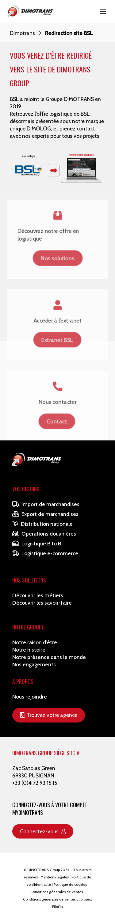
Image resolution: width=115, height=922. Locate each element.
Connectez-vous (43, 831)
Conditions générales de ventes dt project (57, 899)
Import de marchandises (45, 504)
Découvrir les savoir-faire (42, 602)
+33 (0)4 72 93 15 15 (34, 783)
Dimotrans (22, 33)
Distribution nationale (42, 524)
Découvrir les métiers (37, 595)
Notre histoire (28, 649)
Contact (56, 427)
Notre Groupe (28, 627)
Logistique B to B (36, 543)
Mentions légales (54, 877)
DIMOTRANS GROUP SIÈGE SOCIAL (47, 753)
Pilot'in (57, 906)
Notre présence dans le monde (49, 657)
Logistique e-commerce (45, 553)
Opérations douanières (44, 533)
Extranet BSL (57, 340)
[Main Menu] (103, 11)
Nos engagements (34, 664)
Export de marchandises (45, 514)
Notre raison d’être (34, 642)
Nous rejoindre (29, 696)
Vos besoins (26, 489)
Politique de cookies (70, 884)
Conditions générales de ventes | (57, 891)
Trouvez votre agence (48, 715)
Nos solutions (57, 254)
